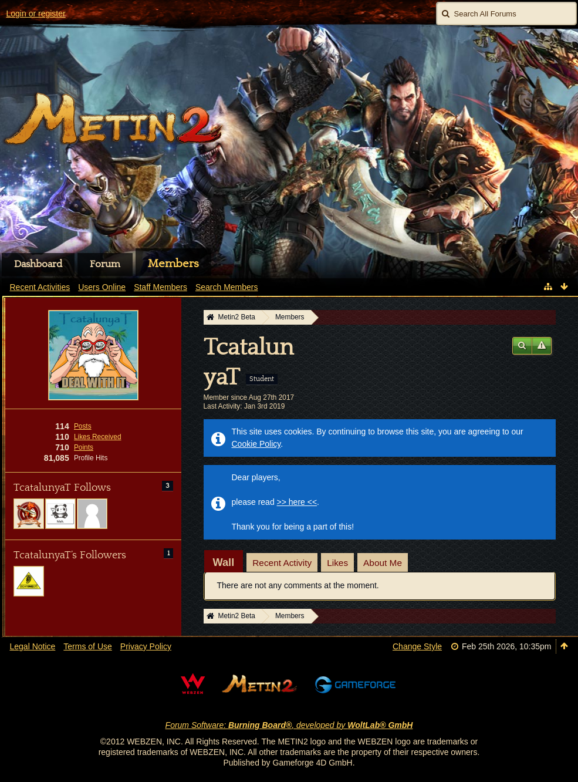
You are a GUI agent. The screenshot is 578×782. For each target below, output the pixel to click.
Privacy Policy (145, 646)
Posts (83, 426)
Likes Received (97, 437)
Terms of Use (87, 646)
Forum (105, 264)
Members (173, 263)
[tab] (223, 562)
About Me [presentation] (382, 563)
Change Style (417, 646)
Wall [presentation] (224, 562)
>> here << (297, 502)
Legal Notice (33, 646)
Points (83, 447)
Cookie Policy (256, 444)
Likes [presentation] (337, 563)
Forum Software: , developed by (289, 725)
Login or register (36, 13)
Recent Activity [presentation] (282, 563)
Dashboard (38, 264)
